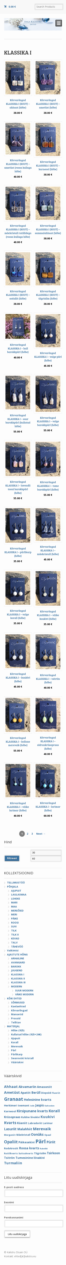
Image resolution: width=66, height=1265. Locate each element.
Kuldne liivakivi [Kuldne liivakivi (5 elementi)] (30, 1117)
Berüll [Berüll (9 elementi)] (35, 1092)
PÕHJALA (12, 886)
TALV (14, 942)
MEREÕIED (17, 910)
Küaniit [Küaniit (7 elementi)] (22, 1123)
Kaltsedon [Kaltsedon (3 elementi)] (49, 1105)
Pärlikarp (17, 1054)
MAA (14, 906)
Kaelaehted (18, 1006)
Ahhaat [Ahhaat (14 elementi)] (11, 1086)
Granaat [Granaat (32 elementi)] (13, 1099)
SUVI (14, 926)
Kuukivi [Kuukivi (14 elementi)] (47, 1116)
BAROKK (16, 966)
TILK (14, 930)
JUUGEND (16, 970)
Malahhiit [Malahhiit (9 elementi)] (24, 1129)
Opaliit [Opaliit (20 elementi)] (11, 1142)
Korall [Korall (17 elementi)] (54, 1110)
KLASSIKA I (17, 974)
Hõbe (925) (17, 1030)
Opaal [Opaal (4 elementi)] (47, 1134)
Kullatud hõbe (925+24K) (26, 1034)
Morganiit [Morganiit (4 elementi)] (10, 1134)
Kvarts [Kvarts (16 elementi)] (10, 1122)
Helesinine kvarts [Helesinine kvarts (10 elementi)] (37, 1099)
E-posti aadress (14, 1187)
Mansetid (17, 1014)
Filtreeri (12, 858)
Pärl (13, 1050)
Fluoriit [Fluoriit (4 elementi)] (56, 1092)
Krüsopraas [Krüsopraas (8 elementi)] (12, 1117)
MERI (14, 914)
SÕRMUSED (18, 1002)
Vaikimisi (12, 950)
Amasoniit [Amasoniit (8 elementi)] (44, 1087)
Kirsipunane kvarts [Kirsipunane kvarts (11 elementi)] (32, 1111)
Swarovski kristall (22, 1058)
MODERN (16, 986)
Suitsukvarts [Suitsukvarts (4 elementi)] (25, 1153)
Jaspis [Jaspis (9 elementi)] (39, 1105)
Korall (14, 1042)
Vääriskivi (17, 1062)
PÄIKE (14, 918)
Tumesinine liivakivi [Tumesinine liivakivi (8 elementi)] (30, 1158)
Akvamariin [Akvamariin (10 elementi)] (27, 1087)
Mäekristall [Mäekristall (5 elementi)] (23, 1134)
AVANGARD (18, 962)
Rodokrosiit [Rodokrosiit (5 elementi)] (11, 1148)
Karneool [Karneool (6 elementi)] (10, 1111)
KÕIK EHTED (14, 998)
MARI (14, 902)
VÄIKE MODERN (24, 994)
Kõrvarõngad (19, 1010)
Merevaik (17, 1046)
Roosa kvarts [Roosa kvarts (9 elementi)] (29, 1148)
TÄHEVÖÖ (17, 946)
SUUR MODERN (24, 990)
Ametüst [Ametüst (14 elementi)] (12, 1092)
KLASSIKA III (18, 982)
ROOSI (15, 922)
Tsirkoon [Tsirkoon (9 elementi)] (53, 1153)
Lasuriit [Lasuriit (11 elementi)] (10, 1129)
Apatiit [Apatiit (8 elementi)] (26, 1093)
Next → (41, 833)
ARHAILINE (17, 958)
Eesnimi (9, 1202)
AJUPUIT (16, 890)
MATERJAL (13, 1026)
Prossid (15, 1018)
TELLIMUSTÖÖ (16, 882)
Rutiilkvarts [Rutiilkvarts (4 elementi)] (11, 1153)
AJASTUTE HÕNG (17, 954)
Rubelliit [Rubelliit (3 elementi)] (44, 1148)
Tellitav (16, 1022)
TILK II (15, 934)
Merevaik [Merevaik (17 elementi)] (42, 1128)
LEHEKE (15, 898)
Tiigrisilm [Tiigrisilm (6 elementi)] (40, 1153)
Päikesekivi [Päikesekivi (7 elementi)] (26, 1142)
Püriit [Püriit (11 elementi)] (50, 1142)
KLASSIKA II (18, 978)
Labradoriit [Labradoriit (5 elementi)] (35, 1123)
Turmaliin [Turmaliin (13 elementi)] (13, 1163)
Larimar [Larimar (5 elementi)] (48, 1123)
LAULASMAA (18, 894)
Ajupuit (15, 1038)
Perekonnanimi (13, 1217)
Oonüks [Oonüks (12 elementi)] (37, 1134)
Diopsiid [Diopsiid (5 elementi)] (46, 1092)
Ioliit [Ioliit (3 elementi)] (32, 1105)
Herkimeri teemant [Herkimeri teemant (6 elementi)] (16, 1105)
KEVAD (15, 938)
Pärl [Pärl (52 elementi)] (40, 1141)
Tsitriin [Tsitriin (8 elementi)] (9, 1158)
